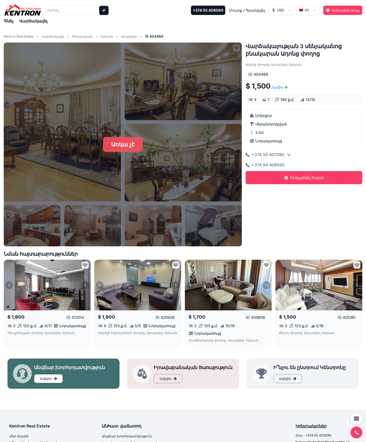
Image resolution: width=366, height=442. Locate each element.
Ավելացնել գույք (342, 10)
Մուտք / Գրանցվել (247, 10)
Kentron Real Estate (19, 36)
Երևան (107, 36)
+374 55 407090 (265, 154)
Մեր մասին (19, 436)
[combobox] (281, 10)
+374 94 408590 (265, 164)
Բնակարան (82, 36)
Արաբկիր (129, 36)
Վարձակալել (33, 20)
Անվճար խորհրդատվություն (127, 436)
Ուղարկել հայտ (304, 177)
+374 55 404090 (208, 10)
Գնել (8, 20)
